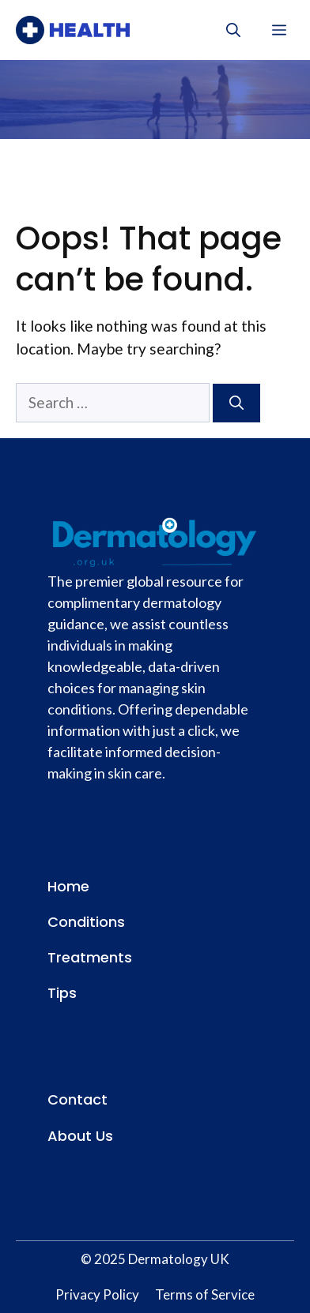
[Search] (236, 403)
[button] (233, 30)
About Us (80, 1136)
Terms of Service (205, 1294)
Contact (77, 1099)
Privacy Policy (97, 1294)
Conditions (86, 922)
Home (68, 886)
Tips (62, 993)
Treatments (89, 957)
